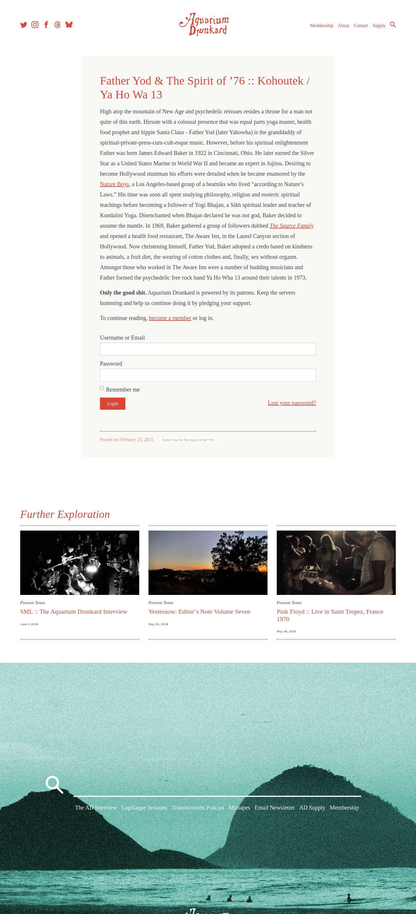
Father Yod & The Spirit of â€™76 (188, 440)
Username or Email (122, 337)
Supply (379, 25)
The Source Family (291, 225)
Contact (361, 25)
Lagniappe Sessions (144, 807)
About (343, 25)
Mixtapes (239, 807)
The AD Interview (96, 807)
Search (393, 24)
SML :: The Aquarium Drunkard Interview (73, 611)
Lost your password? (292, 403)
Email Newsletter (275, 807)
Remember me (123, 389)
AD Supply (312, 807)
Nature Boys (114, 184)
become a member (170, 318)
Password (111, 363)
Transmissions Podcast (198, 807)
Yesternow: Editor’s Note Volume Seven (199, 611)
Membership (321, 25)
